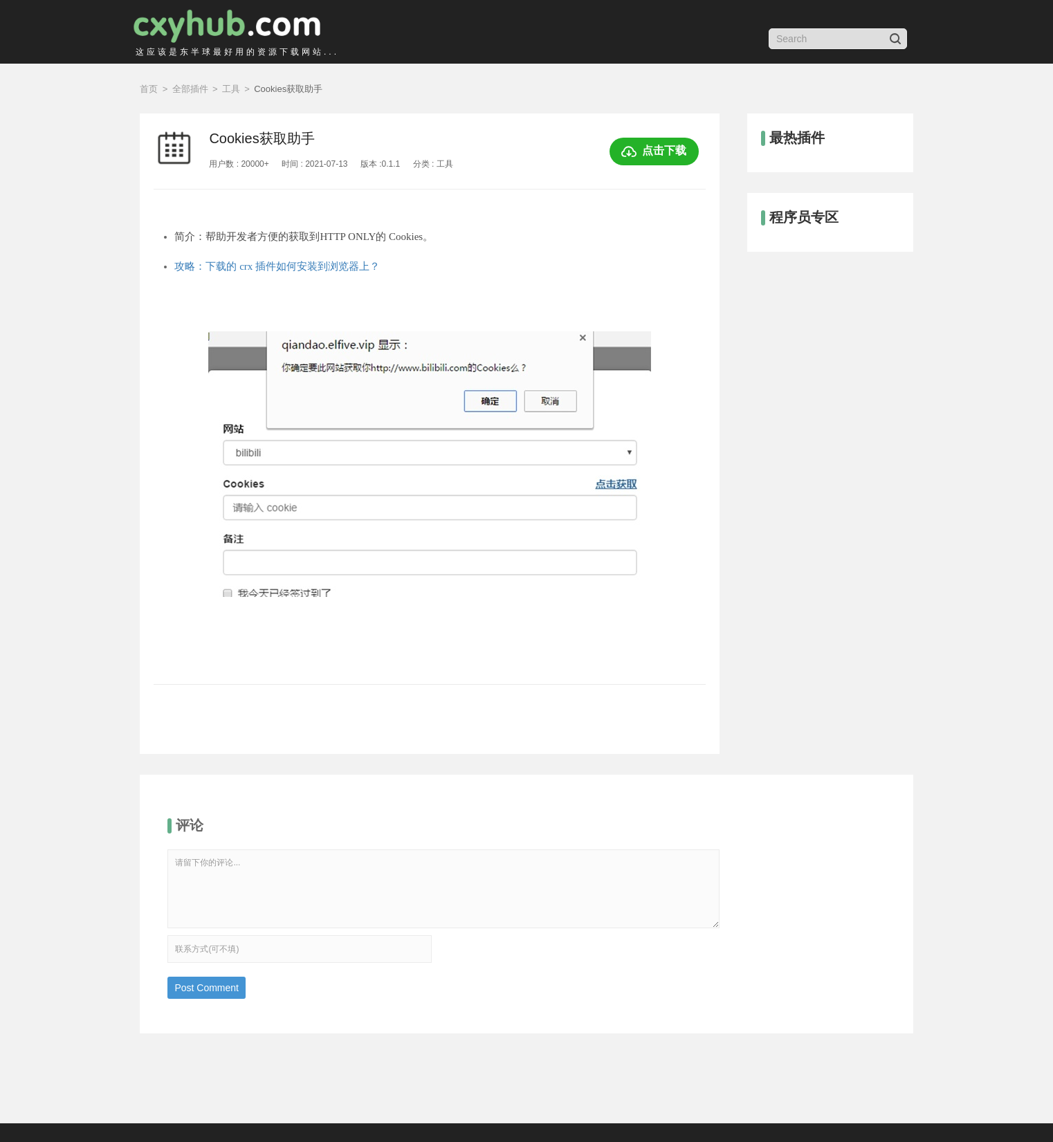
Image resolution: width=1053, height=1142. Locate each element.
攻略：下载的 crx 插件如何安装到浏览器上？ (277, 266)
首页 (149, 89)
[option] (429, 487)
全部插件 (190, 89)
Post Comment (206, 987)
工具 (231, 89)
